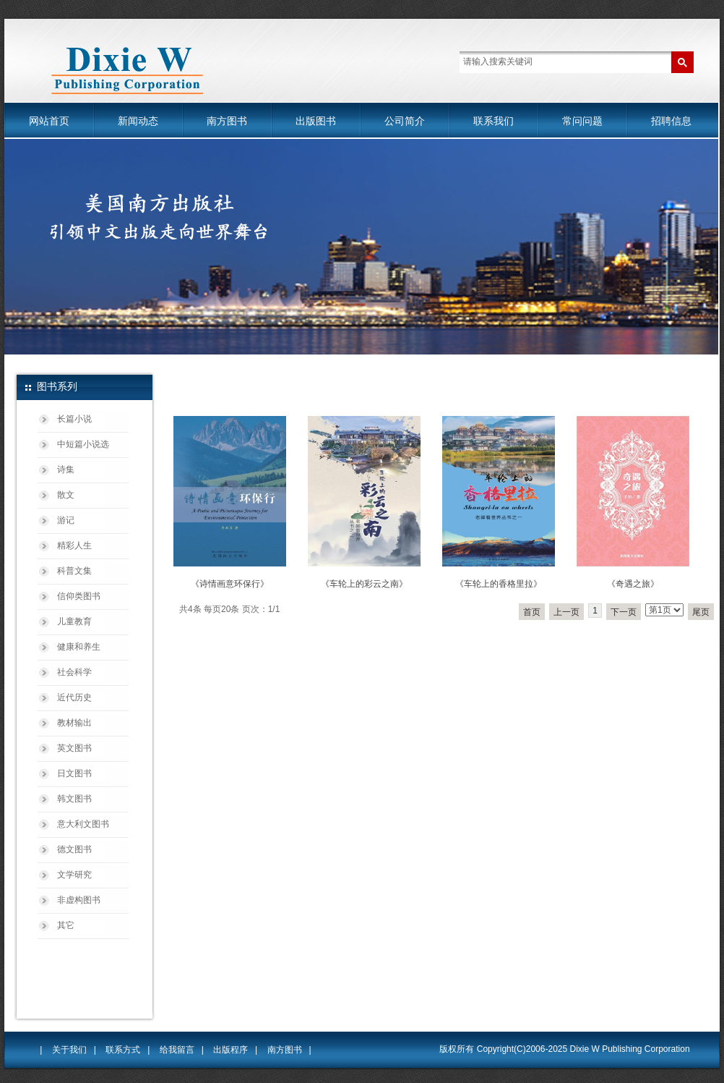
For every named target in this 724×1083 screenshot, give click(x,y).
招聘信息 (671, 121)
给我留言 (177, 1050)
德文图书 (74, 849)
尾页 (701, 612)
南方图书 (227, 121)
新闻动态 (138, 121)
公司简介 (404, 121)
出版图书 (316, 121)
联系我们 (493, 121)
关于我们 (69, 1050)
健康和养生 (78, 647)
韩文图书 (74, 799)
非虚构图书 (78, 900)
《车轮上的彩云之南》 (364, 584)
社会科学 (74, 672)
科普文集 (74, 571)
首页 (531, 612)
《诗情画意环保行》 (230, 584)
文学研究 (74, 875)
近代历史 (74, 697)
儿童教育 (74, 621)
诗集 (65, 469)
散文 (65, 495)
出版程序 (230, 1050)
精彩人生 (74, 545)
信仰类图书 (78, 596)
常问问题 (582, 121)
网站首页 (49, 121)
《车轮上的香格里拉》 (498, 584)
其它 (65, 925)
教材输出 (74, 723)
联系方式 (122, 1050)
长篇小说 (74, 419)
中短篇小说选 (83, 444)
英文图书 (74, 748)
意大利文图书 (83, 824)
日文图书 (74, 773)
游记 (65, 520)
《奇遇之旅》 (633, 584)
